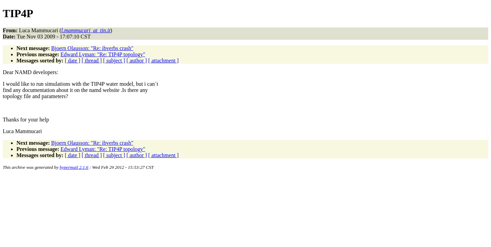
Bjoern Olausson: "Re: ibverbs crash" (92, 48)
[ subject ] (114, 60)
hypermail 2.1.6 (74, 167)
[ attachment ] (163, 60)
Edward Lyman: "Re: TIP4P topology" (103, 54)
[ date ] (72, 60)
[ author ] (137, 60)
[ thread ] (92, 60)
